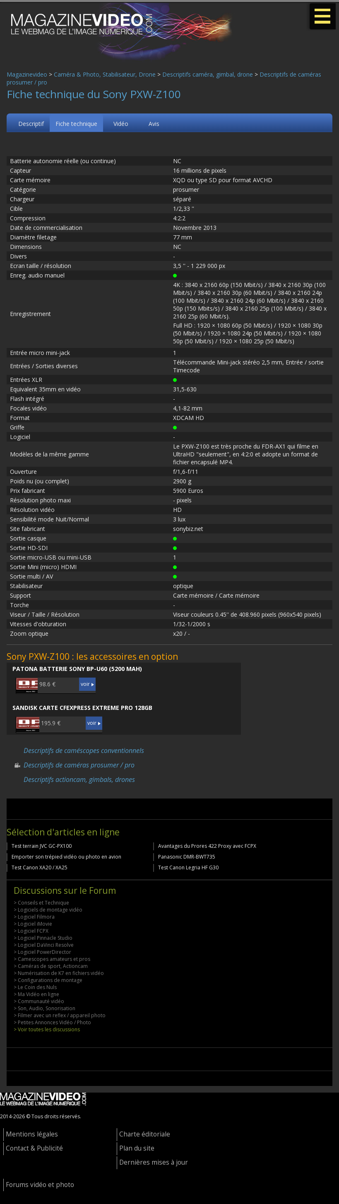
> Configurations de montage (48, 980)
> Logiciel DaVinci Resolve (44, 944)
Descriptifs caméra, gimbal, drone (207, 74)
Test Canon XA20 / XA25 (39, 867)
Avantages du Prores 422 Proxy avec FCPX (207, 845)
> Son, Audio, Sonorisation (44, 1008)
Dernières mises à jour (153, 1162)
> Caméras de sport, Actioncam (51, 966)
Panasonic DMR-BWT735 (186, 856)
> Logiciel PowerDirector (42, 951)
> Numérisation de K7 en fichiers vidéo (59, 973)
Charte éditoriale (144, 1134)
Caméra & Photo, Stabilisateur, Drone (105, 74)
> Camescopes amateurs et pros (52, 959)
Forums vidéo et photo (40, 1184)
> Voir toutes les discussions (47, 1029)
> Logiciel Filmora (34, 916)
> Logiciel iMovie (33, 923)
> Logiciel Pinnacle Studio (43, 937)
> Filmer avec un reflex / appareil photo (60, 1015)
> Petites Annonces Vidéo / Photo (52, 1022)
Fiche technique (76, 124)
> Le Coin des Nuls (35, 987)
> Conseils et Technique (41, 902)
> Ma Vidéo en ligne (36, 994)
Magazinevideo (27, 74)
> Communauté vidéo (39, 1001)
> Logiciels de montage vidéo (48, 909)
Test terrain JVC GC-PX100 (42, 845)
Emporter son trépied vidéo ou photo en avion (66, 856)
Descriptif (31, 124)
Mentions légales (32, 1134)
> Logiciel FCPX (31, 930)
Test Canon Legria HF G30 (188, 867)
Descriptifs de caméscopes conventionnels (84, 750)
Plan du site (136, 1148)
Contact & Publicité (34, 1148)
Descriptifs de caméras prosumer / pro (79, 765)
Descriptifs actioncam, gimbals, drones (79, 779)
